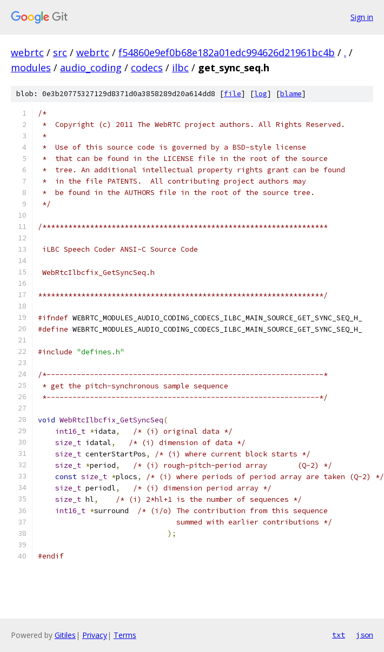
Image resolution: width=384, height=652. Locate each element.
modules (31, 67)
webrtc (27, 52)
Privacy (94, 635)
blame (291, 93)
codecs (147, 67)
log (260, 93)
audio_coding (91, 67)
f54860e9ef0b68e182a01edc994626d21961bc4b (226, 52)
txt (338, 635)
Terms (125, 635)
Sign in (361, 17)
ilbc (180, 67)
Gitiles (65, 635)
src (60, 52)
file (232, 93)
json (364, 635)
